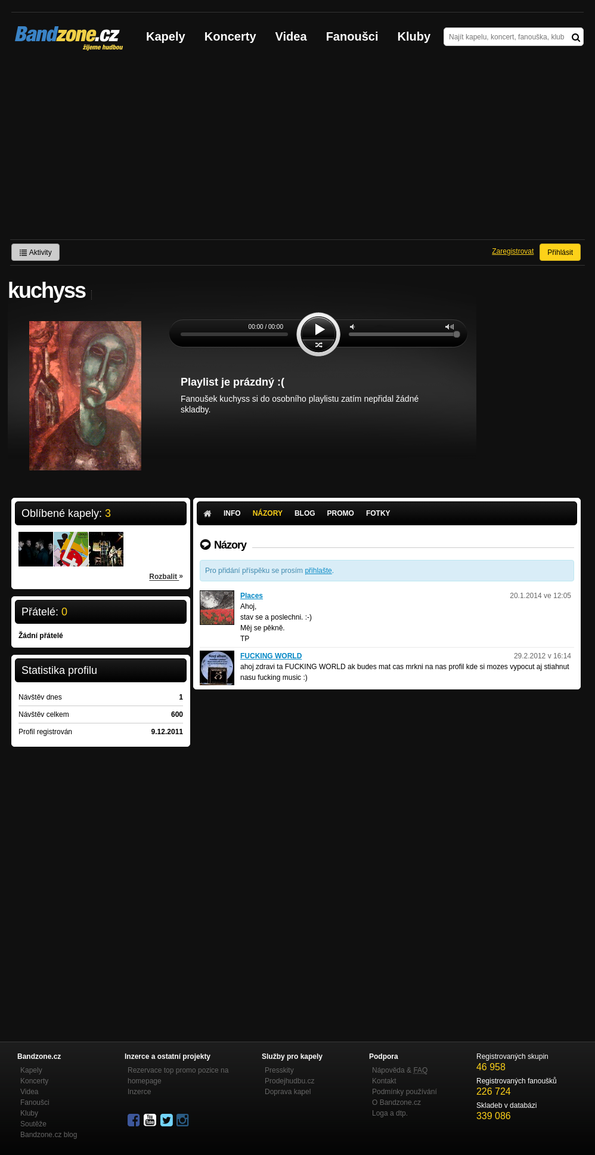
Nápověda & (399, 1070)
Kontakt (384, 1081)
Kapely (165, 36)
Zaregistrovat (513, 251)
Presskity (279, 1070)
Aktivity (35, 252)
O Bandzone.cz (396, 1102)
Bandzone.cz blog (48, 1135)
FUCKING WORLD (271, 656)
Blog (305, 513)
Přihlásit (560, 252)
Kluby (414, 36)
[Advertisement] (297, 149)
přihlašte (318, 570)
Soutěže (33, 1124)
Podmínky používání (404, 1092)
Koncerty (230, 36)
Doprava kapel (288, 1092)
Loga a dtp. (390, 1113)
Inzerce (139, 1092)
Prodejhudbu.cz (289, 1081)
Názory (268, 513)
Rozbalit (166, 576)
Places (251, 596)
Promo (340, 513)
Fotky (378, 513)
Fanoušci (352, 36)
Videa (291, 36)
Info (232, 513)
